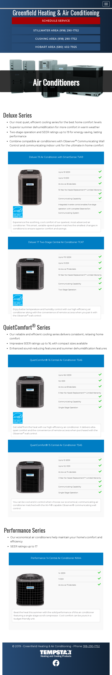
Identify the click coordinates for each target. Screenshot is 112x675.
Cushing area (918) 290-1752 (56, 38)
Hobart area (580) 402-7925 (56, 46)
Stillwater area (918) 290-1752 (56, 30)
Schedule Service (56, 20)
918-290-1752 (91, 646)
